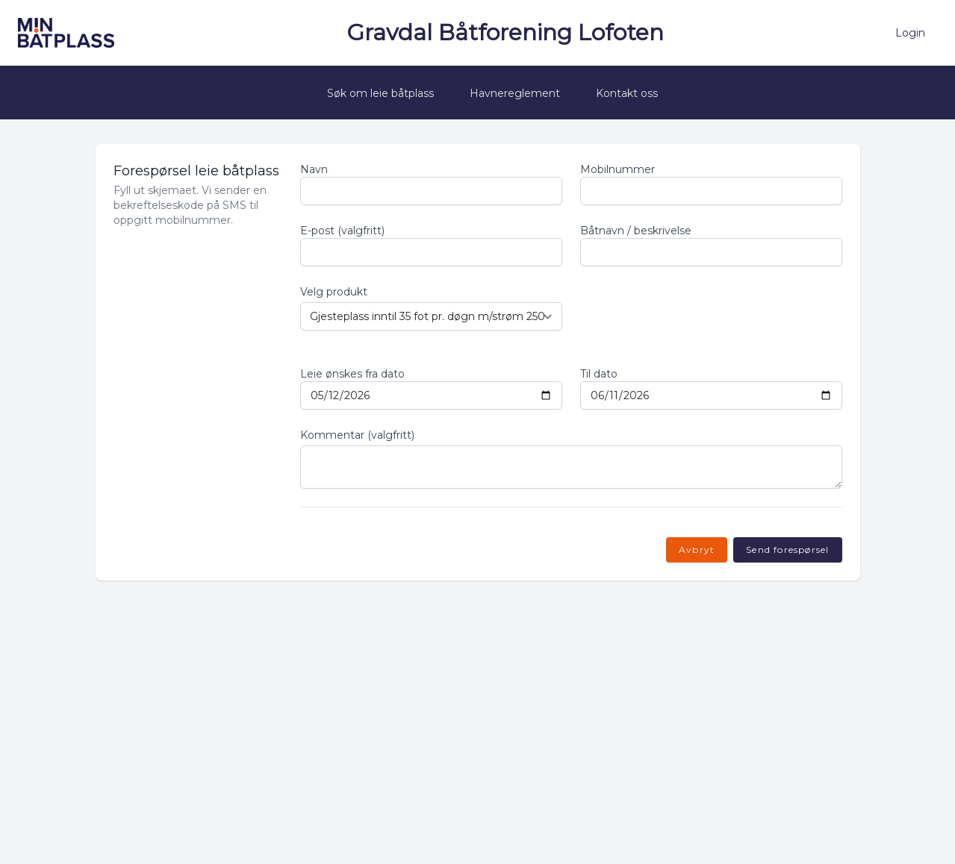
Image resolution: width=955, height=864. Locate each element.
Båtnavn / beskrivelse (635, 230)
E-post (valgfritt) (342, 230)
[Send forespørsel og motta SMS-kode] (787, 550)
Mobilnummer (617, 169)
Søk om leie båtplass (380, 93)
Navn (314, 169)
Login (910, 33)
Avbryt (697, 549)
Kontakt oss (627, 93)
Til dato (599, 374)
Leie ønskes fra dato (352, 374)
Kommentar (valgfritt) (357, 435)
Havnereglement (515, 93)
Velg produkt (333, 291)
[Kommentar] (571, 467)
